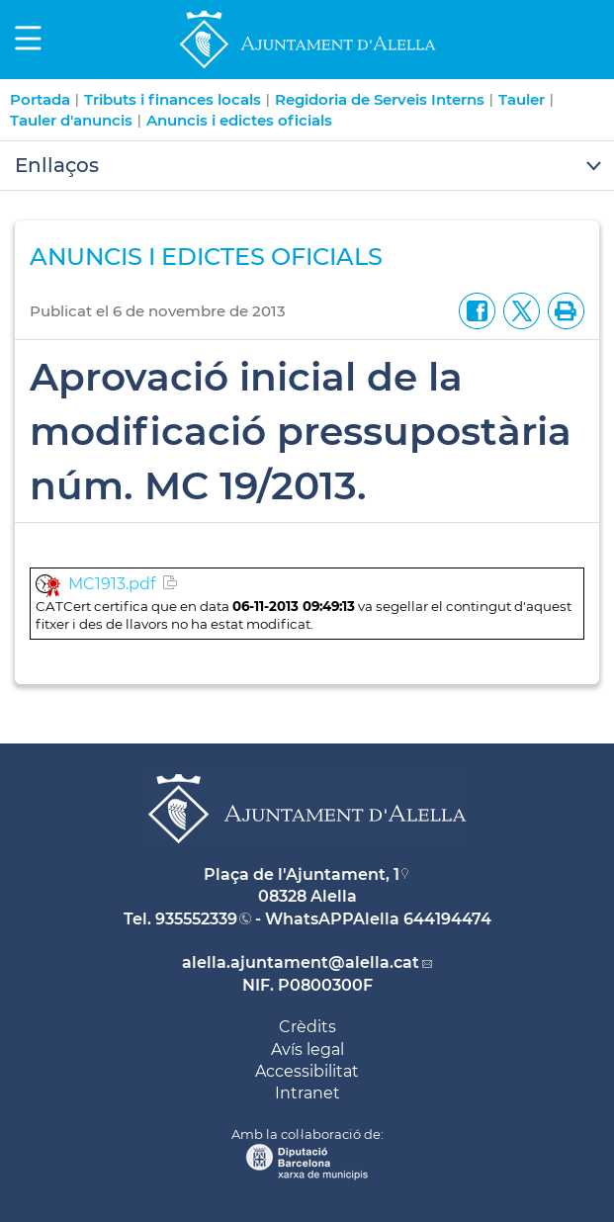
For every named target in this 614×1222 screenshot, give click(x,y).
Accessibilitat (307, 1071)
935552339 (196, 919)
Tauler (521, 99)
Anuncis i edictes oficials (239, 120)
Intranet (307, 1093)
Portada (40, 99)
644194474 (447, 919)
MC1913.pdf (111, 583)
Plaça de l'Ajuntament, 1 (301, 874)
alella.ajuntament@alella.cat (300, 962)
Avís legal (307, 1049)
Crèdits (307, 1026)
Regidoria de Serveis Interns (379, 99)
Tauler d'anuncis (71, 120)
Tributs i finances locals (172, 99)
